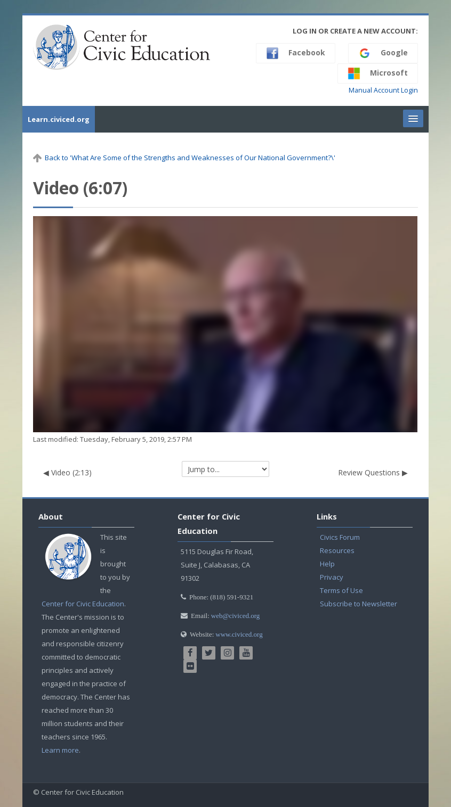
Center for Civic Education (83, 603)
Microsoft (378, 73)
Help (327, 564)
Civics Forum (340, 537)
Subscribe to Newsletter (358, 603)
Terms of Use (341, 590)
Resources (337, 550)
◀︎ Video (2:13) (67, 472)
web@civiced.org (235, 615)
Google (383, 53)
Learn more (60, 750)
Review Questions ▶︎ (373, 472)
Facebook (295, 53)
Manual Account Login (383, 90)
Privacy (331, 577)
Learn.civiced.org (59, 119)
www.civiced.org (238, 634)
